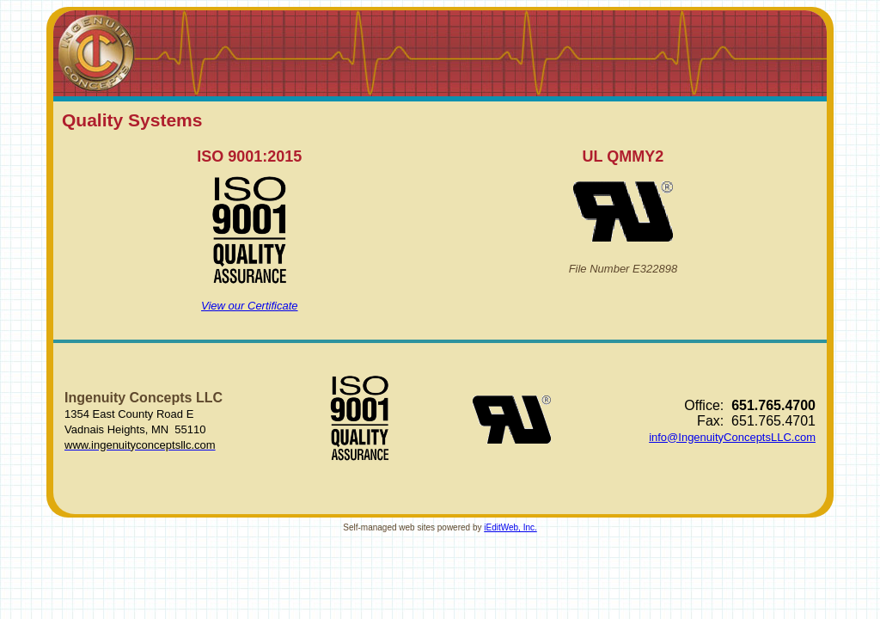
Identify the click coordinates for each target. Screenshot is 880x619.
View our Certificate (249, 305)
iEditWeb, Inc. (510, 527)
